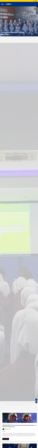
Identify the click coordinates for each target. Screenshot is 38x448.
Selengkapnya (5, 438)
